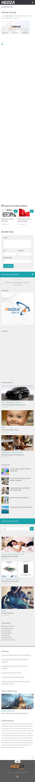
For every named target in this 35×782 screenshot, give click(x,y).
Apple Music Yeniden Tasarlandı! (7, 220)
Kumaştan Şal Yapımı (7, 613)
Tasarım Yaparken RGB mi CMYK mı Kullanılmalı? (20, 470)
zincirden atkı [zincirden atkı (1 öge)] (4, 738)
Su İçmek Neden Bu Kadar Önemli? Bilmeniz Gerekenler (20, 479)
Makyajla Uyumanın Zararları (9, 556)
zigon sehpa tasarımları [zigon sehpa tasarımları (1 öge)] (20, 735)
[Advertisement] (17, 111)
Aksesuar (4, 554)
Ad (4, 250)
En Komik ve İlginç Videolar (10, 430)
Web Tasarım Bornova (7, 626)
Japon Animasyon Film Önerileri (19, 497)
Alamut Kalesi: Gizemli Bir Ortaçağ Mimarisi (15, 713)
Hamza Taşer (9, 16)
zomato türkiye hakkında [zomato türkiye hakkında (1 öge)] (21, 742)
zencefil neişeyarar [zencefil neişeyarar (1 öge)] (14, 728)
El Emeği (3, 611)
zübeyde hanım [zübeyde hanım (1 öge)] (15, 747)
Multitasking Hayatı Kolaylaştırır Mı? (12, 455)
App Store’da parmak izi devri (10, 581)
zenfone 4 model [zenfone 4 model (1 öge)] (4, 731)
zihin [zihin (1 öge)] (26, 735)
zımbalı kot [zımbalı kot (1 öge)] (21, 747)
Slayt (3, 402)
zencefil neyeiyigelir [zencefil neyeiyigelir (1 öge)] (22, 728)
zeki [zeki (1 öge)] (12, 726)
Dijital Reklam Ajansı (7, 628)
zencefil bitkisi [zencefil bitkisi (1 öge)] (21, 726)
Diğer (3, 428)
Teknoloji (18, 402)
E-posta (21, 250)
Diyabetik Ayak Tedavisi (8, 640)
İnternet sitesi (7, 258)
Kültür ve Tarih (6, 711)
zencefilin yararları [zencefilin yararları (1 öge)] (5, 728)
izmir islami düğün (6, 637)
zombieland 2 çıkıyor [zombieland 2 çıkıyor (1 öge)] (26, 745)
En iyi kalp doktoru (6, 633)
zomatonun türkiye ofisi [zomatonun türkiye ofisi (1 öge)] (17, 740)
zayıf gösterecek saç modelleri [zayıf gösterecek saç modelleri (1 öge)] (7, 723)
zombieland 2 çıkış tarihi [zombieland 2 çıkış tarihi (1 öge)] (6, 747)
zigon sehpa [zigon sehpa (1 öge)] (17, 733)
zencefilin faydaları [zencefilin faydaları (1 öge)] (29, 726)
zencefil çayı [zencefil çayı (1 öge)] (29, 728)
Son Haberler (10, 402)
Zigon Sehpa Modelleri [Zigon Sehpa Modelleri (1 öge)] (10, 735)
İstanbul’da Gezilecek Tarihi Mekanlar (21, 507)
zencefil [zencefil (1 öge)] (16, 726)
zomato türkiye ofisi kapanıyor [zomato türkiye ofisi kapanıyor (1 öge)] (9, 745)
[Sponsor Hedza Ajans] (32, 274)
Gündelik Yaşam (6, 452)
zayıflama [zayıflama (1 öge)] (25, 723)
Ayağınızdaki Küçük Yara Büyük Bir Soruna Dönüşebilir (20, 489)
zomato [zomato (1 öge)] (9, 738)
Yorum (5, 238)
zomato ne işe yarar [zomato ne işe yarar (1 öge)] (8, 740)
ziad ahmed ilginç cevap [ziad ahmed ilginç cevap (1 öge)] (9, 733)
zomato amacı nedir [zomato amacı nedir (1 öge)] (15, 738)
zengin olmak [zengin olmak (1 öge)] (11, 731)
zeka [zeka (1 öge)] (9, 726)
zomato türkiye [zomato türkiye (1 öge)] (13, 742)
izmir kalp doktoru (6, 630)
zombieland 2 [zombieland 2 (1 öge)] (19, 745)
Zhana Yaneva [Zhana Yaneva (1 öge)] (28, 731)
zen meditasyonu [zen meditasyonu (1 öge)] (18, 731)
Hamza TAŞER (5, 635)
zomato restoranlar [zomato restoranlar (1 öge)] (5, 742)
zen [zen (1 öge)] (13, 726)
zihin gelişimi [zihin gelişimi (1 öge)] (30, 735)
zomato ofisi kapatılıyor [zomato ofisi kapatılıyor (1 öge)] (27, 740)
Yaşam (20, 452)
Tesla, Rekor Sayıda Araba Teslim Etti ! (13, 405)
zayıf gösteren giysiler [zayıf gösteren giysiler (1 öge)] (18, 723)
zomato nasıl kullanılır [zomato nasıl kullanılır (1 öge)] (24, 738)
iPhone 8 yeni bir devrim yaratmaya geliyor (24, 220)
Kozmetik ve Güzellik (14, 554)
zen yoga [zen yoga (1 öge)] (24, 731)
